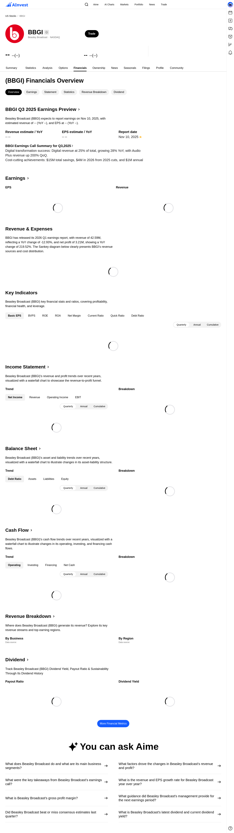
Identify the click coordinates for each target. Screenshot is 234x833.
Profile (160, 68)
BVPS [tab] (31, 315)
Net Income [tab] (15, 397)
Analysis (47, 68)
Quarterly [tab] (181, 324)
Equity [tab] (65, 479)
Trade (91, 33)
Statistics (30, 68)
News (114, 68)
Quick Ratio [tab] (117, 315)
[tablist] (113, 68)
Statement (50, 92)
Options (63, 68)
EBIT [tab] (78, 397)
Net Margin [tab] (74, 315)
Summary (11, 68)
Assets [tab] (32, 479)
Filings (146, 68)
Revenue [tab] (34, 397)
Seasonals (130, 68)
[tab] (11, 68)
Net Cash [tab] (69, 565)
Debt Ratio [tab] (137, 315)
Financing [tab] (51, 565)
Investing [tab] (33, 565)
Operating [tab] (14, 565)
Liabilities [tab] (48, 479)
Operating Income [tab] (57, 397)
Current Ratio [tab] (96, 315)
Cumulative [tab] (213, 324)
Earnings (31, 92)
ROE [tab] (45, 315)
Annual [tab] (197, 324)
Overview (13, 92)
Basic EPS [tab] (14, 315)
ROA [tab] (58, 315)
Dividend (119, 92)
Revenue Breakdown (94, 92)
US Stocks (10, 16)
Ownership (99, 68)
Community (176, 68)
